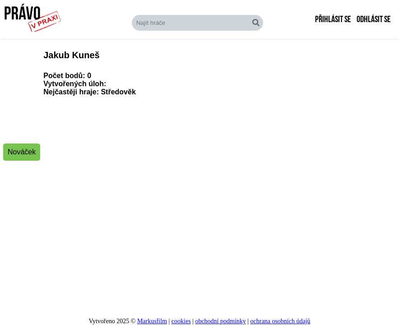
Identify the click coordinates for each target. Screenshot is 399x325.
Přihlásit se (333, 19)
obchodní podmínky (220, 321)
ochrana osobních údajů (281, 321)
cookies (181, 321)
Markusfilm (152, 321)
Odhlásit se (373, 19)
